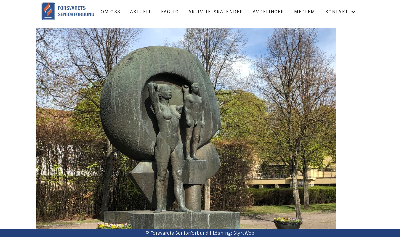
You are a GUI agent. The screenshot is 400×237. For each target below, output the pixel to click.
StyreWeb (243, 233)
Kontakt (340, 11)
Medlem (304, 11)
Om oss (110, 11)
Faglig (170, 11)
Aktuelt (140, 11)
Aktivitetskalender (215, 11)
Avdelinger (268, 11)
